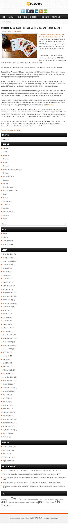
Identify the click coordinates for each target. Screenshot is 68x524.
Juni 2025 (6, 271)
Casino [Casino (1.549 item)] (16, 498)
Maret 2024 (6, 324)
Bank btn (55, 518)
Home (3, 17)
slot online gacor (8, 187)
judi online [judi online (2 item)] (11, 502)
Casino (3, 130)
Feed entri (6, 237)
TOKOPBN (5, 139)
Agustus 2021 (7, 433)
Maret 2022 (6, 409)
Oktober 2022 (7, 384)
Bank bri (50, 518)
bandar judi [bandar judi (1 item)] (4, 499)
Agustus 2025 (7, 264)
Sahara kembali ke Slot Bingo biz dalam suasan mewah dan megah (25, 470)
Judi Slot (11, 17)
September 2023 (8, 345)
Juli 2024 (6, 310)
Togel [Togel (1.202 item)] (5, 505)
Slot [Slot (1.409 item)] (58, 502)
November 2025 (8, 254)
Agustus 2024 (7, 307)
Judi (7, 130)
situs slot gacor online (10, 190)
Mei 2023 (6, 359)
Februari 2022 (7, 412)
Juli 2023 (6, 352)
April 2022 (6, 405)
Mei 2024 (6, 317)
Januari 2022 (7, 416)
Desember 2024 (8, 293)
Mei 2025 (6, 275)
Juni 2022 (6, 398)
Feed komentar (8, 241)
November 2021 (8, 423)
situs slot (6, 162)
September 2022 (8, 387)
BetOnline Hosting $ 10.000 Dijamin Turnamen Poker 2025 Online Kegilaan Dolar (30, 477)
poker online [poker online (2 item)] (50, 502)
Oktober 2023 (7, 342)
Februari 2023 (7, 370)
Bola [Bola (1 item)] (9, 499)
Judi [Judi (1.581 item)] (4, 502)
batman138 (50, 105)
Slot (15, 130)
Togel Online (45, 17)
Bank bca (39, 518)
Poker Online (56, 17)
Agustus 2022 (7, 391)
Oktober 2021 (7, 426)
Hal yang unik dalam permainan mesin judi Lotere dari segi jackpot (25, 482)
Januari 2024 (7, 331)
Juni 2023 (6, 356)
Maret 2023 (6, 366)
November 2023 (8, 338)
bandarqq (6, 208)
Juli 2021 (6, 437)
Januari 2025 (7, 289)
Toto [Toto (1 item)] (11, 506)
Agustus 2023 (7, 349)
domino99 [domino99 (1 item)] (24, 499)
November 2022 (8, 380)
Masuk (5, 234)
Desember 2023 (8, 335)
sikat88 (5, 194)
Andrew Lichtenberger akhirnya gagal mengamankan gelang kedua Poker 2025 (29, 486)
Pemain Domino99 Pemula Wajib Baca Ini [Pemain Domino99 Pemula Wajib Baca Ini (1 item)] (26, 502)
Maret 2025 (6, 282)
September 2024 (8, 303)
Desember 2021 (8, 419)
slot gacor (6, 155)
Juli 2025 (6, 268)
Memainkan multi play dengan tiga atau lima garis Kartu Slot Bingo (25, 474)
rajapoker (6, 180)
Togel (18, 130)
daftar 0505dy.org (8, 212)
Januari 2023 (7, 373)
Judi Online (33, 17)
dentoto (5, 183)
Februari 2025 (7, 286)
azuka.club (6, 204)
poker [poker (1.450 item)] (42, 502)
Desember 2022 (8, 377)
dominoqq (6, 215)
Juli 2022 (6, 394)
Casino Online (22, 17)
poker (11, 130)
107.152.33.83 (7, 201)
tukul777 (5, 152)
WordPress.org (8, 244)
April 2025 (6, 279)
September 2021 (8, 430)
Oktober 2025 (7, 257)
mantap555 (6, 148)
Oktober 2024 (7, 300)
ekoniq (5, 219)
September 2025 (8, 261)
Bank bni (45, 518)
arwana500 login (8, 176)
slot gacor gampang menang (12, 169)
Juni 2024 (6, 314)
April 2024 (6, 321)
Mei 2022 (6, 402)
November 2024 (8, 296)
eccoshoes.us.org (37, 517)
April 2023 (6, 363)
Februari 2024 (7, 328)
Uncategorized (6, 22)
